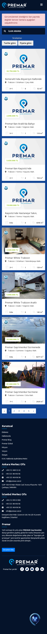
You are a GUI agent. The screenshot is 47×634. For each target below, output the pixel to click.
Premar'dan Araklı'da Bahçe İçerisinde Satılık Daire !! (20, 124)
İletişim (4, 455)
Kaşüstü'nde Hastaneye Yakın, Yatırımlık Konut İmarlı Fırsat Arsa (23, 213)
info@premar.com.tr (11, 481)
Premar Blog (6, 440)
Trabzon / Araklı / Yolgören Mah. (19, 127)
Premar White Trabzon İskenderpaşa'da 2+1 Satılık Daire (23, 258)
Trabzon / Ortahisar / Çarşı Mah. (19, 82)
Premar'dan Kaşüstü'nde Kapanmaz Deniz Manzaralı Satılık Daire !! (23, 168)
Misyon (5, 447)
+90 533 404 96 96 (11, 474)
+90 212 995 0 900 (11, 500)
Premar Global (7, 444)
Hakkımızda (6, 436)
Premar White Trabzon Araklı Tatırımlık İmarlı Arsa (21, 303)
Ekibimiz (5, 432)
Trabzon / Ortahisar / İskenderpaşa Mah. (23, 261)
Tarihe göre (10, 43)
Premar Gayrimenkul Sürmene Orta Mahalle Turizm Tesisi (21, 392)
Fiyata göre (25, 43)
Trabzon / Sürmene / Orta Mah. (19, 395)
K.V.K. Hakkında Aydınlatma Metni (14, 459)
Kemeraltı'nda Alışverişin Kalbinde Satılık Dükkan (23, 79)
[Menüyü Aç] (41, 5)
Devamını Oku (8, 550)
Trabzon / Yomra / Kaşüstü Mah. (19, 172)
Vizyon (4, 451)
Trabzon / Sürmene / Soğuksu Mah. (21, 350)
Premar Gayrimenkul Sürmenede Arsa (22, 347)
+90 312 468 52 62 (11, 470)
